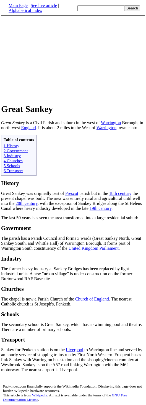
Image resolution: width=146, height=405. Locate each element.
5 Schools (12, 165)
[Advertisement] (73, 59)
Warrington (111, 122)
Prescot (71, 193)
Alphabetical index (25, 10)
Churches (12, 289)
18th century (120, 193)
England (28, 127)
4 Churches (13, 160)
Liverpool (74, 349)
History (10, 183)
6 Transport (13, 170)
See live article (44, 5)
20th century (26, 203)
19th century (100, 208)
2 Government (16, 150)
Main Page (18, 5)
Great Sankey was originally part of (33, 193)
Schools (10, 314)
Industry (11, 259)
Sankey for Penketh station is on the (33, 349)
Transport (13, 340)
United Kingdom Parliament (94, 248)
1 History (11, 145)
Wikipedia (39, 395)
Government (16, 228)
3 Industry (12, 155)
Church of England (92, 299)
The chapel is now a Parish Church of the (38, 299)
